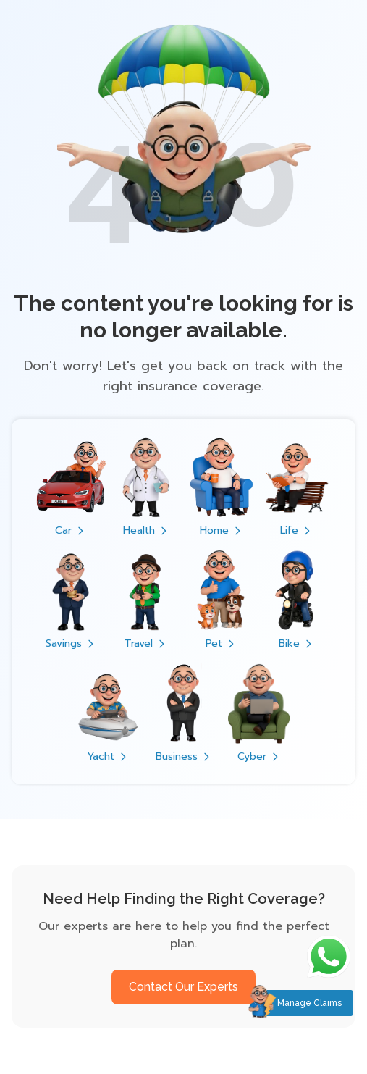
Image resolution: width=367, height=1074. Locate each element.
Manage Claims (309, 1003)
